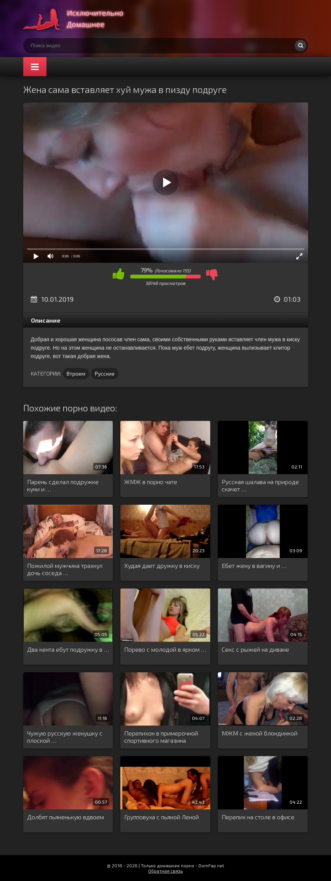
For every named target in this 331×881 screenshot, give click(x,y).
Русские (105, 373)
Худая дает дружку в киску (162, 565)
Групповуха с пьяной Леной (161, 816)
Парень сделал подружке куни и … (63, 485)
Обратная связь (165, 870)
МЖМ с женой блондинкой (259, 733)
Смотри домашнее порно (80, 19)
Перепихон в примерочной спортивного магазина (161, 736)
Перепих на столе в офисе (258, 816)
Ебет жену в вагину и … (254, 565)
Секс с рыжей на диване (255, 649)
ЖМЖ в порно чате (150, 481)
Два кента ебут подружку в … (68, 649)
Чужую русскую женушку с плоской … (64, 736)
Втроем (76, 373)
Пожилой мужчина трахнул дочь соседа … (64, 569)
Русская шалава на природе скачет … (260, 485)
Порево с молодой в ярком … (165, 649)
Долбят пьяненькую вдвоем (65, 816)
